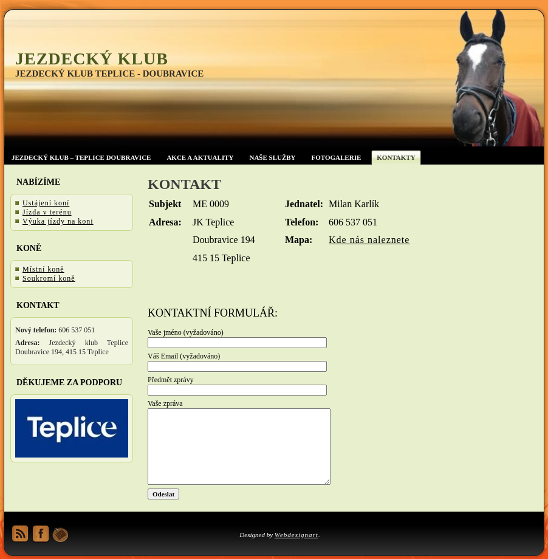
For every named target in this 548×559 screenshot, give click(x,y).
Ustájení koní (45, 203)
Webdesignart (296, 534)
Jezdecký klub (91, 58)
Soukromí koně (48, 278)
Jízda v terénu (47, 212)
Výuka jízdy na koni (58, 221)
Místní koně (43, 269)
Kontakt (184, 184)
